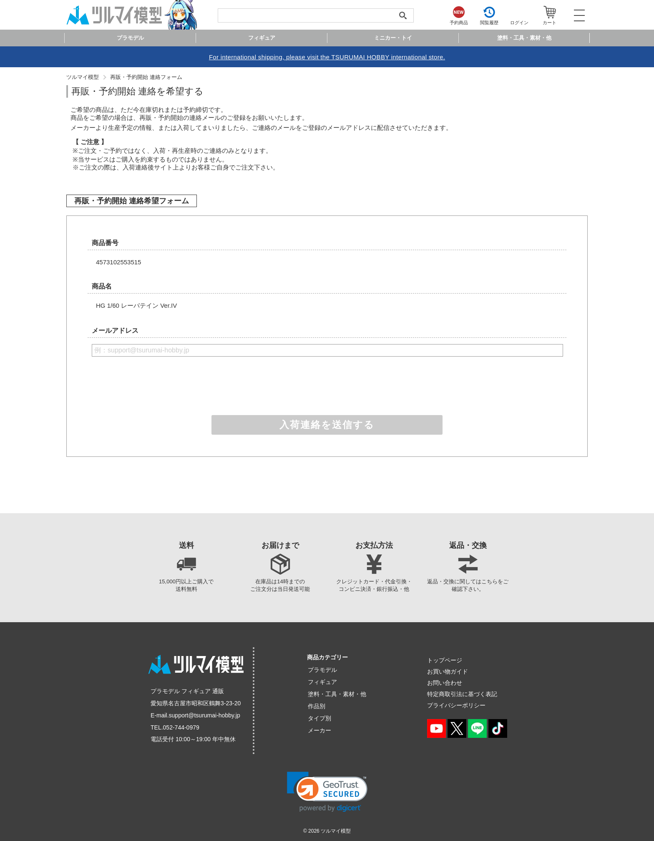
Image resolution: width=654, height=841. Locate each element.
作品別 (316, 706)
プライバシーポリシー (456, 705)
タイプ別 (319, 718)
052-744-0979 (181, 727)
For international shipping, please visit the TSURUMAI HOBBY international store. (327, 57)
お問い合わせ (444, 682)
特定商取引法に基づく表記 (462, 694)
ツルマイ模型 (82, 77)
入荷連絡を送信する (327, 424)
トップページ (444, 660)
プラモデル (322, 669)
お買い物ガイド (447, 671)
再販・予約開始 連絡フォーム (146, 77)
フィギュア (322, 682)
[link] (327, 792)
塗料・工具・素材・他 (337, 694)
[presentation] (327, 385)
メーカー (319, 730)
